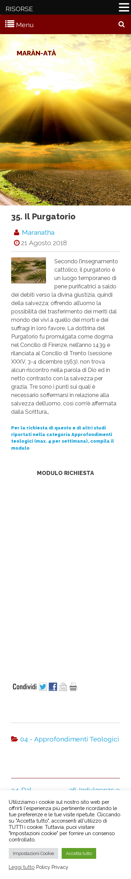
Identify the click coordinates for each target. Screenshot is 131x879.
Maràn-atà (36, 53)
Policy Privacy (52, 867)
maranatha (38, 232)
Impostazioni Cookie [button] (33, 853)
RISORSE (19, 9)
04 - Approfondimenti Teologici (69, 739)
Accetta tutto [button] (79, 853)
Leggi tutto (21, 867)
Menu (25, 25)
